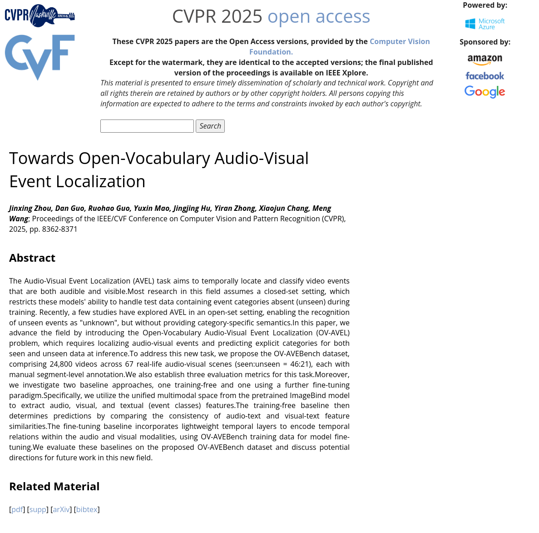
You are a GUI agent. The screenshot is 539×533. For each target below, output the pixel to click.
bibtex (87, 509)
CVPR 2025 (217, 15)
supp (38, 509)
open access (319, 15)
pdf (17, 509)
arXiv (61, 509)
